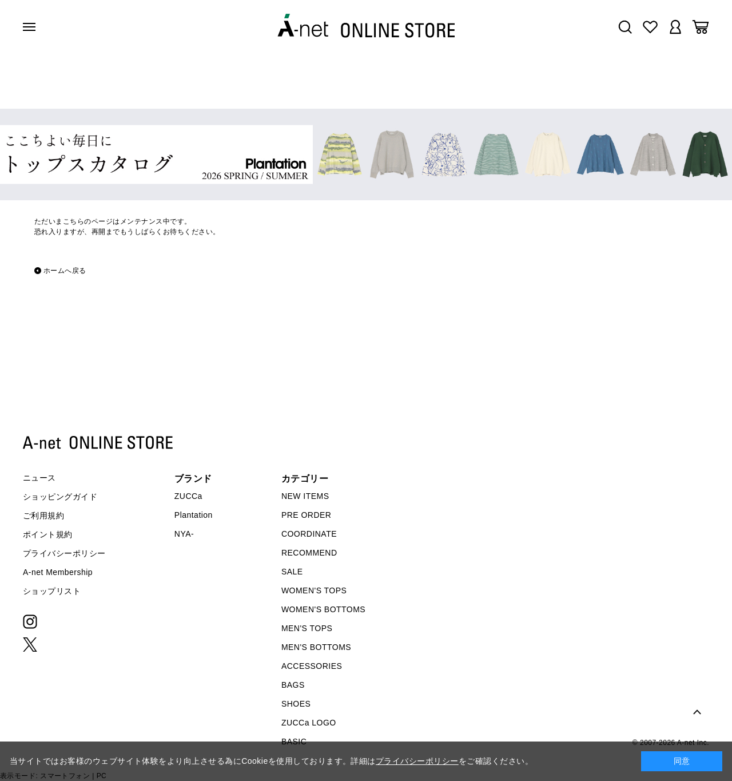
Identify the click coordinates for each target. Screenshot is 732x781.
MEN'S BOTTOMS (316, 647)
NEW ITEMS (305, 496)
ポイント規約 (48, 534)
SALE (292, 571)
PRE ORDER (306, 515)
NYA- (184, 533)
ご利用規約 (43, 515)
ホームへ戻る (64, 271)
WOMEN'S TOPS (314, 590)
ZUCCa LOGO (308, 722)
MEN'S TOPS (306, 628)
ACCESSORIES (311, 666)
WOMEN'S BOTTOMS (323, 609)
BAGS (293, 684)
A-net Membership (58, 572)
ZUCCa (188, 496)
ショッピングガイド (60, 496)
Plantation (193, 515)
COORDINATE (309, 533)
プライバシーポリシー (64, 553)
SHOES (296, 703)
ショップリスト (52, 591)
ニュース (39, 477)
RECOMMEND (309, 552)
